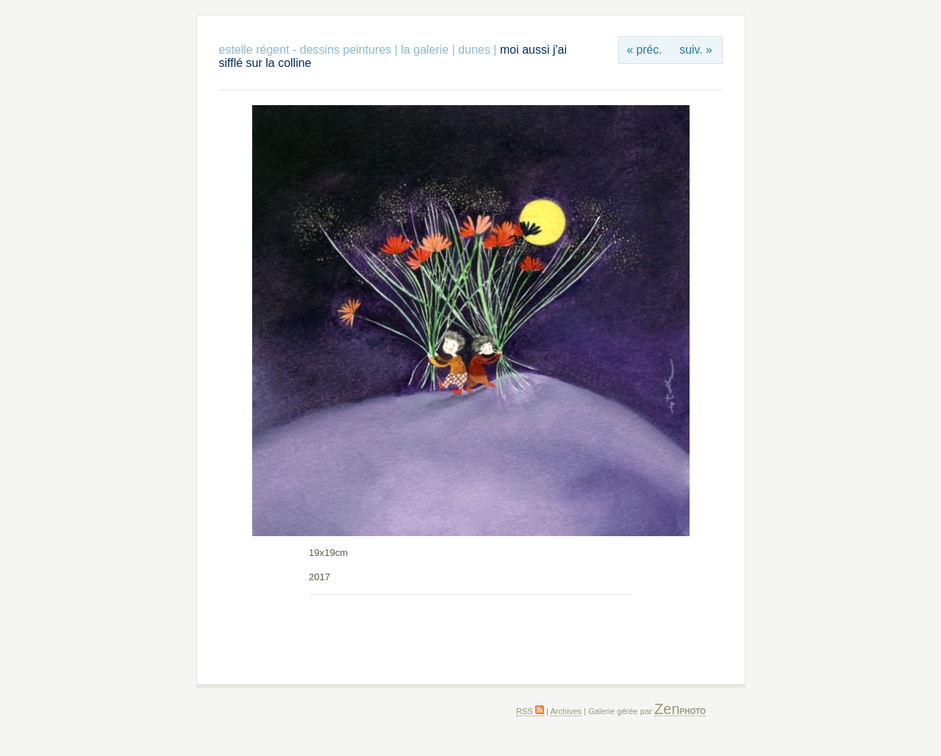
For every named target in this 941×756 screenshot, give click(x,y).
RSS (530, 711)
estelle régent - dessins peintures (305, 49)
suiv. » (695, 49)
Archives (566, 711)
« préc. (644, 49)
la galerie (426, 49)
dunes (474, 49)
